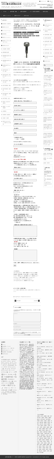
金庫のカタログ (17, 15)
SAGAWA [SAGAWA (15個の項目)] (11, 365)
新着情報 (24, 32)
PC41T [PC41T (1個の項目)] (10, 361)
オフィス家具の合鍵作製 (34, 11)
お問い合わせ (26, 15)
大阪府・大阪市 (6, 118)
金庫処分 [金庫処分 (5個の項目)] (14, 391)
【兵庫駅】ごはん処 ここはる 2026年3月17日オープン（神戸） (47, 99)
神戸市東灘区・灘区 (7, 85)
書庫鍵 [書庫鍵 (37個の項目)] (12, 383)
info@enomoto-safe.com (26, 296)
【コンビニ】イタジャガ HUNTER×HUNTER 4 (47, 105)
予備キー (29, 35)
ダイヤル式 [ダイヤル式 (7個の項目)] (5, 370)
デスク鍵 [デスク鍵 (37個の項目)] (5, 372)
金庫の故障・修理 (48, 41)
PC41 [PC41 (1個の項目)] (5, 361)
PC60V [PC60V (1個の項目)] (12, 362)
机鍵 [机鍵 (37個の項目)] (4, 385)
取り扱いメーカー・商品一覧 (8, 348)
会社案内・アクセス (7, 346)
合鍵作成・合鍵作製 (20, 19)
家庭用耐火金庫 (6, 52)
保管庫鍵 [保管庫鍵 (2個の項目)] (10, 374)
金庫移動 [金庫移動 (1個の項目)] (10, 392)
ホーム (4, 344)
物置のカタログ (6, 27)
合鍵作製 (24, 35)
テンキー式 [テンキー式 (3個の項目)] (12, 370)
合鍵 (33, 35)
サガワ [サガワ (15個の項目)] (14, 368)
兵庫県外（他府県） (7, 114)
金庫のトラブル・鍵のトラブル (33, 32)
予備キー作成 (26, 37)
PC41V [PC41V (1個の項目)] (14, 361)
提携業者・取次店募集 (7, 351)
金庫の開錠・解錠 (13, 11)
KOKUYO (20, 37)
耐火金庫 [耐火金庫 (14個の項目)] (5, 390)
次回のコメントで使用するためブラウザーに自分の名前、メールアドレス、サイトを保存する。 (27, 333)
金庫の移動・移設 (48, 52)
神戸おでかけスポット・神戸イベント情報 (7, 123)
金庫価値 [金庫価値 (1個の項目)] (8, 391)
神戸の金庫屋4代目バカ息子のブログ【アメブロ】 (47, 70)
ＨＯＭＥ (5, 11)
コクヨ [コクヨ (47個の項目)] (8, 368)
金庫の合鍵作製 (23, 11)
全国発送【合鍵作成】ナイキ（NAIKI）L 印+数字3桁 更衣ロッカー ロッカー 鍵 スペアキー (48, 127)
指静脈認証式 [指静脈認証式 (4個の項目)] (11, 379)
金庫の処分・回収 (48, 49)
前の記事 (18, 300)
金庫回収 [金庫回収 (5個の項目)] (4, 392)
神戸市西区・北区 (6, 98)
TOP (14, 19)
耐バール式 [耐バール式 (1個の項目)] (14, 387)
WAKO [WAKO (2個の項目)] (6, 366)
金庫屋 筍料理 (46, 162)
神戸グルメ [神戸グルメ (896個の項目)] (8, 386)
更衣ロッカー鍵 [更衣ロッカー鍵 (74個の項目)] (8, 381)
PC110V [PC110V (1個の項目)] (5, 365)
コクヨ (15, 37)
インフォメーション (7, 30)
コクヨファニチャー (17, 35)
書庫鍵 (37, 35)
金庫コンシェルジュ (7, 15)
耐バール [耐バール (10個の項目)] (8, 387)
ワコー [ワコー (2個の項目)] (11, 372)
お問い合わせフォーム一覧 (8, 350)
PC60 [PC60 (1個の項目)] (4, 362)
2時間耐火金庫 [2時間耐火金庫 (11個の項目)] (6, 359)
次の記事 (35, 300)
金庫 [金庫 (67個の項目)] (11, 390)
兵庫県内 (4, 111)
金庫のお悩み (45, 11)
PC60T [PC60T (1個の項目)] (8, 362)
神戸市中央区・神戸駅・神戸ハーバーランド (7, 76)
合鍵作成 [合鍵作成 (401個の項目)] (9, 377)
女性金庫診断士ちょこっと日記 (47, 149)
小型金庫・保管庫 (6, 48)
